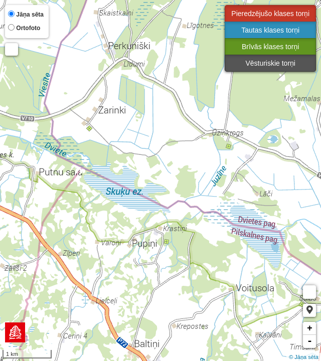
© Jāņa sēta (303, 357)
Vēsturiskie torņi (270, 63)
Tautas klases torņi (270, 30)
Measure (309, 292)
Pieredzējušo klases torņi (270, 14)
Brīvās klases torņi (270, 47)
